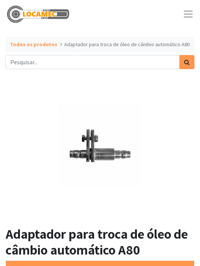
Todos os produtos (33, 44)
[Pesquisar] (186, 62)
